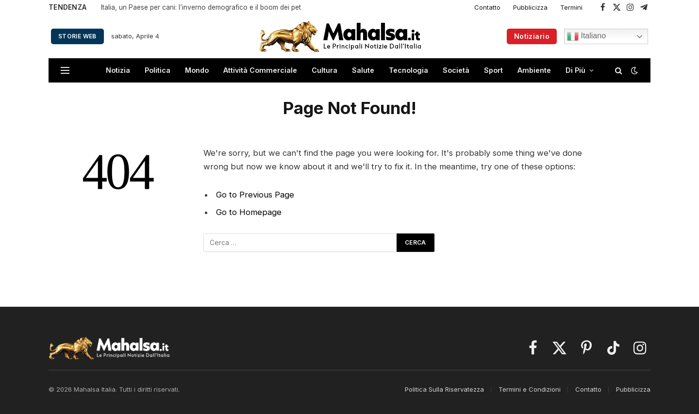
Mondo (197, 70)
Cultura (324, 70)
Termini (571, 7)
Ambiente (534, 70)
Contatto (487, 7)
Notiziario (531, 36)
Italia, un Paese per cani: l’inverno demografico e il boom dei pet (201, 7)
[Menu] (65, 71)
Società (456, 70)
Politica (157, 70)
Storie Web (77, 36)
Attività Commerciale (260, 70)
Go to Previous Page (255, 194)
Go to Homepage (249, 212)
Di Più (575, 70)
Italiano (586, 36)
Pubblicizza (530, 7)
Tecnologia (408, 70)
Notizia (118, 70)
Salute (363, 70)
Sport (493, 70)
